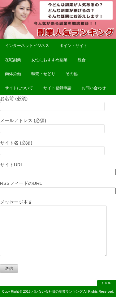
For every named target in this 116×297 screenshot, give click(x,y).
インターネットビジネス (27, 45)
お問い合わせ (94, 88)
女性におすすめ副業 (49, 59)
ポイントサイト (73, 45)
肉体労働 (13, 73)
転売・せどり (43, 73)
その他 (72, 73)
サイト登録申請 (57, 88)
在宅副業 (13, 59)
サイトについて (19, 88)
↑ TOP (106, 283)
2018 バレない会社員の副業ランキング (53, 291)
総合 (82, 59)
